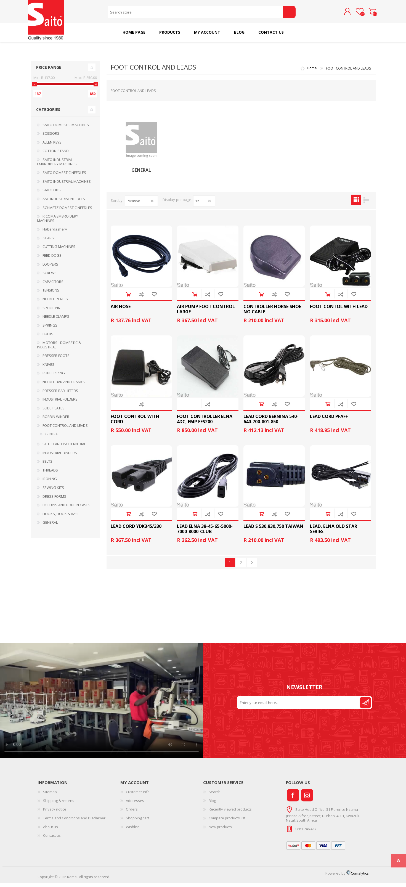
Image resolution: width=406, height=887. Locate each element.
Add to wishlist (154, 298)
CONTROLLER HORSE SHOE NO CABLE (272, 313)
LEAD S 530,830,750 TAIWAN (273, 530)
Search (289, 14)
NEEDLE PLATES (55, 302)
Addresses (135, 804)
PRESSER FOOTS (56, 359)
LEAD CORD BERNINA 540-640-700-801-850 (270, 423)
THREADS (50, 474)
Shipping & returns (58, 804)
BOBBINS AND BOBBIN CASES (67, 508)
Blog (212, 804)
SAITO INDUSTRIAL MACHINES (67, 185)
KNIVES (48, 368)
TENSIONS (51, 294)
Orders (132, 813)
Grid (356, 203)
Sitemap (50, 795)
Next (252, 566)
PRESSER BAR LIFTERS (60, 394)
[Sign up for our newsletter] (299, 706)
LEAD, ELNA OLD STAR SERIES (333, 533)
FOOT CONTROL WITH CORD (135, 423)
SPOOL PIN (51, 311)
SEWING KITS (53, 491)
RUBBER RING (54, 376)
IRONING (50, 482)
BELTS (47, 465)
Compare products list (227, 821)
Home (312, 72)
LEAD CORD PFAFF (329, 420)
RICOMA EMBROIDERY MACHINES (57, 222)
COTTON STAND (56, 154)
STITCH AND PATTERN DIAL (64, 447)
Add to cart (128, 298)
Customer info (138, 795)
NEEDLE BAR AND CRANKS (64, 385)
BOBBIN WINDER (56, 420)
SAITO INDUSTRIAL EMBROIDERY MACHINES (57, 165)
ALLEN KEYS (52, 146)
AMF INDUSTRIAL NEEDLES (64, 202)
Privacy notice (54, 813)
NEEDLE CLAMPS (56, 320)
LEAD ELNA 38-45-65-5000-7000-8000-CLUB (205, 533)
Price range (48, 71)
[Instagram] (307, 799)
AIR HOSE (121, 310)
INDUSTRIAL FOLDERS (60, 403)
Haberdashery (55, 233)
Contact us (52, 839)
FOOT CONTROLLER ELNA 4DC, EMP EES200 (204, 423)
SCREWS (50, 276)
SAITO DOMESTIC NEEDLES (64, 176)
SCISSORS (51, 137)
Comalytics (357, 877)
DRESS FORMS (54, 500)
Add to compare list (141, 298)
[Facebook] (293, 799)
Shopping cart (369, 13)
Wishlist (132, 830)
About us (50, 830)
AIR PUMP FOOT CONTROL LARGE (206, 313)
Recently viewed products (230, 813)
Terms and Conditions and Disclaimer (74, 821)
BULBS (48, 337)
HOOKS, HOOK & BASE (61, 517)
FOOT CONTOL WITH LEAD (339, 310)
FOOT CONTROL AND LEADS (65, 429)
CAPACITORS (53, 285)
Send (365, 706)
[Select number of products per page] (204, 204)
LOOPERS (50, 268)
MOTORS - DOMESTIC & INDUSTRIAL (59, 348)
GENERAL (141, 174)
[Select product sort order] (141, 204)
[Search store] (195, 14)
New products (220, 830)
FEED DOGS (52, 259)
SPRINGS (50, 329)
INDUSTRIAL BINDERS (60, 456)
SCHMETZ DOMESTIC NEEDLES (67, 211)
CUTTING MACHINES (59, 250)
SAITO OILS (52, 193)
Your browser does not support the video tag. (101, 704)
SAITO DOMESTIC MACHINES (66, 128)
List (366, 203)
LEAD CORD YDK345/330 (136, 530)
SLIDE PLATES (54, 411)
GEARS (48, 241)
